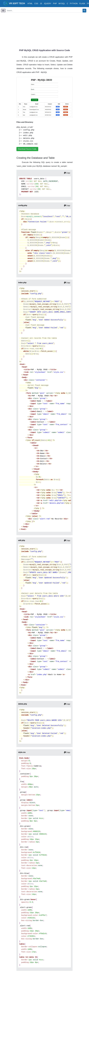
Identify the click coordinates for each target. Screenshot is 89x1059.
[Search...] (44, 10)
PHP (55, 4)
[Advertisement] (52, 29)
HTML (30, 4)
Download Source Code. (27, 149)
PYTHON (74, 4)
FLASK (82, 4)
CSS (36, 4)
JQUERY (47, 4)
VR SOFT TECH (14, 3)
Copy (67, 173)
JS (41, 4)
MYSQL (62, 4)
